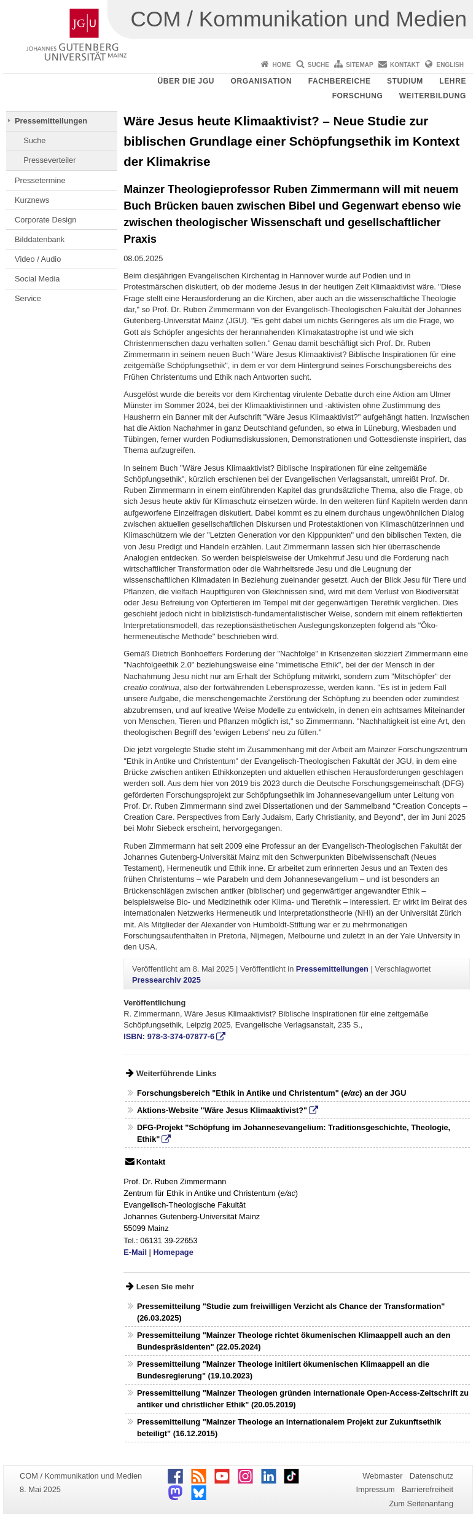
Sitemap (359, 64)
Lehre (452, 81)
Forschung (357, 96)
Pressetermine (40, 180)
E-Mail (135, 1252)
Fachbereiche (339, 81)
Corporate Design (45, 219)
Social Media (37, 278)
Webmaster (382, 1475)
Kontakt (404, 64)
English (450, 64)
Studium (405, 81)
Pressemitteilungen (51, 120)
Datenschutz (431, 1475)
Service (28, 298)
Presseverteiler (49, 160)
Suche (318, 64)
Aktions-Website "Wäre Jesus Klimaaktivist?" (222, 1110)
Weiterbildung (432, 96)
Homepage (173, 1252)
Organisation (261, 81)
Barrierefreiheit (427, 1489)
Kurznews (32, 200)
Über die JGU (186, 81)
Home (281, 64)
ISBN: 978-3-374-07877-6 (168, 1036)
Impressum (375, 1489)
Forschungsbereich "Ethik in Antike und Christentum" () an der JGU (271, 1093)
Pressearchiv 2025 (166, 980)
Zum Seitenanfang (421, 1503)
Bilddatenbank (39, 239)
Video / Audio (38, 259)
